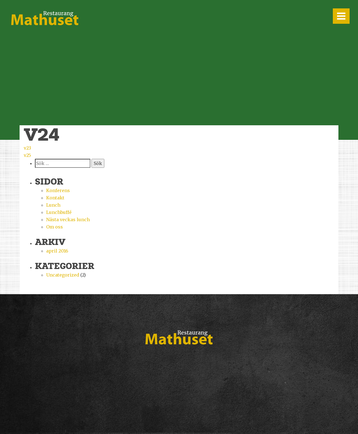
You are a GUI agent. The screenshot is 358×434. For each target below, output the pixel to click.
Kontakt (55, 198)
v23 (27, 148)
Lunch (53, 205)
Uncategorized (62, 275)
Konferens (58, 190)
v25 (27, 155)
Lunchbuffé (59, 212)
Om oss (54, 227)
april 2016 (57, 251)
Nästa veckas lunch (68, 219)
